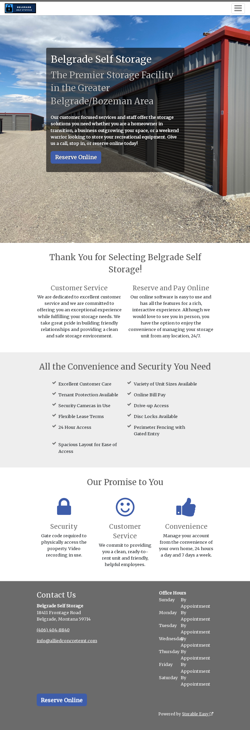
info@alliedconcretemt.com (67, 640)
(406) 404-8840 (53, 629)
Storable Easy (197, 713)
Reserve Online (76, 157)
